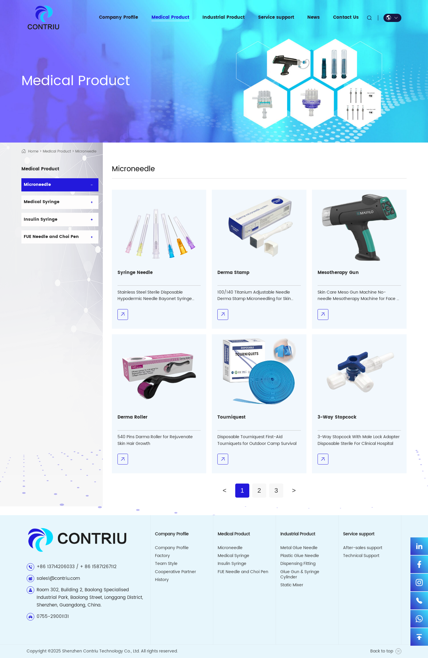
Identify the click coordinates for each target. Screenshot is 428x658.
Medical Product (57, 151)
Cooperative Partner (175, 572)
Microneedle (230, 548)
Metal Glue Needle (299, 548)
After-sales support (362, 548)
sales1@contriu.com (58, 578)
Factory (162, 556)
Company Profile (172, 548)
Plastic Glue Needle (299, 556)
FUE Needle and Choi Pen (243, 572)
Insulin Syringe (232, 564)
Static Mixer (291, 585)
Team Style (166, 564)
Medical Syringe (233, 556)
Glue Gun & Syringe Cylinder (299, 574)
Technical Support (361, 556)
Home (33, 151)
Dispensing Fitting (298, 564)
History (162, 580)
